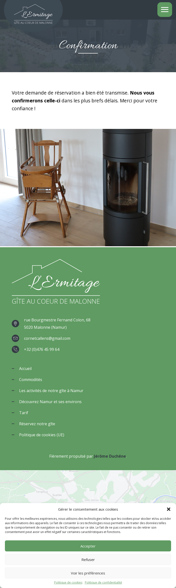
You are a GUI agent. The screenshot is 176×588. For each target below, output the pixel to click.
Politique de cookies (68, 582)
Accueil (25, 368)
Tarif (23, 412)
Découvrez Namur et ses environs (50, 401)
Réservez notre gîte (37, 423)
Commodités (30, 379)
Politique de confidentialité (103, 582)
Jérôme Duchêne (110, 456)
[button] (168, 509)
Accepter (88, 546)
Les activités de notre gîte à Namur (51, 390)
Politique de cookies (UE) (41, 435)
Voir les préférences (88, 573)
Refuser (88, 559)
